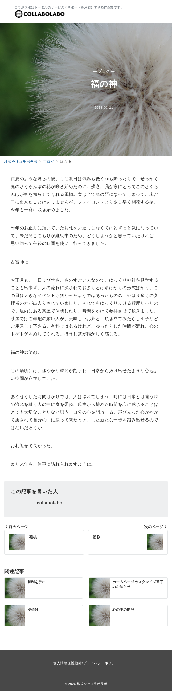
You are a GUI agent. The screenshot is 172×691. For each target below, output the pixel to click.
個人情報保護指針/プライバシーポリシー (86, 663)
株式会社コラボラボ (92, 683)
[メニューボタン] (7, 11)
